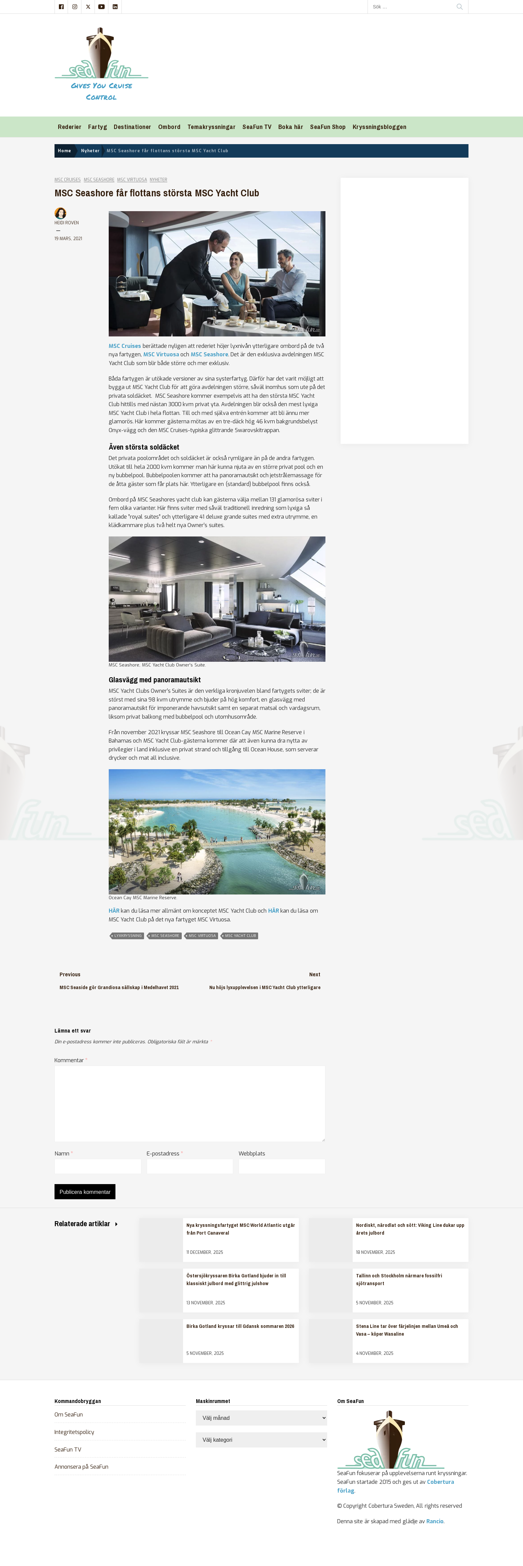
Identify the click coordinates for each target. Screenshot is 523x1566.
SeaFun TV (257, 127)
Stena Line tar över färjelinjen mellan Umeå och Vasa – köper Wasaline (407, 1330)
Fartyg (97, 127)
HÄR (114, 910)
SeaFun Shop (328, 127)
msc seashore (165, 935)
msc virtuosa (202, 935)
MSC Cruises (68, 180)
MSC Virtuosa (132, 180)
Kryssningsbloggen (380, 127)
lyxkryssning (128, 935)
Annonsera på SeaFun (81, 1466)
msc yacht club (240, 935)
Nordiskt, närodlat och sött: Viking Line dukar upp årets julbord (410, 1228)
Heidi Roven (67, 223)
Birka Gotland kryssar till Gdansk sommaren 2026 (240, 1326)
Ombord (169, 127)
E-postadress (165, 1153)
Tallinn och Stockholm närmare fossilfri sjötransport (399, 1279)
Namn (64, 1153)
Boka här (290, 127)
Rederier (69, 127)
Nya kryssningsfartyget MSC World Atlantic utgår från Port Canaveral (240, 1228)
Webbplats (252, 1153)
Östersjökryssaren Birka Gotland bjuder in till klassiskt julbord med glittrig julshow (236, 1279)
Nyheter (158, 180)
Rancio (435, 1521)
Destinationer (132, 127)
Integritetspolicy (74, 1432)
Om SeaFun (69, 1414)
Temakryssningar (211, 127)
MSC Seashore (99, 180)
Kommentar (71, 1060)
